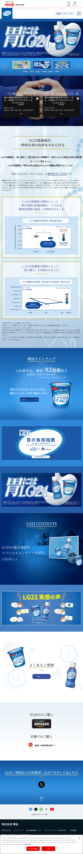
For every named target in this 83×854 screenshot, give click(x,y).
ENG (65, 13)
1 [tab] (25, 71)
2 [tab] (31, 71)
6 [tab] (57, 71)
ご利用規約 (73, 830)
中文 (71, 13)
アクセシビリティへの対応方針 (55, 830)
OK (21, 114)
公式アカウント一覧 (39, 814)
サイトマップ (18, 830)
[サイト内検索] (69, 4)
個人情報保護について (34, 830)
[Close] (79, 838)
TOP (41, 800)
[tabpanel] (41, 65)
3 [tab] (38, 71)
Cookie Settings (33, 848)
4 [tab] (44, 71)
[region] (41, 844)
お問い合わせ (6, 830)
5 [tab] (50, 71)
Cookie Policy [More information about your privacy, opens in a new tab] (27, 844)
